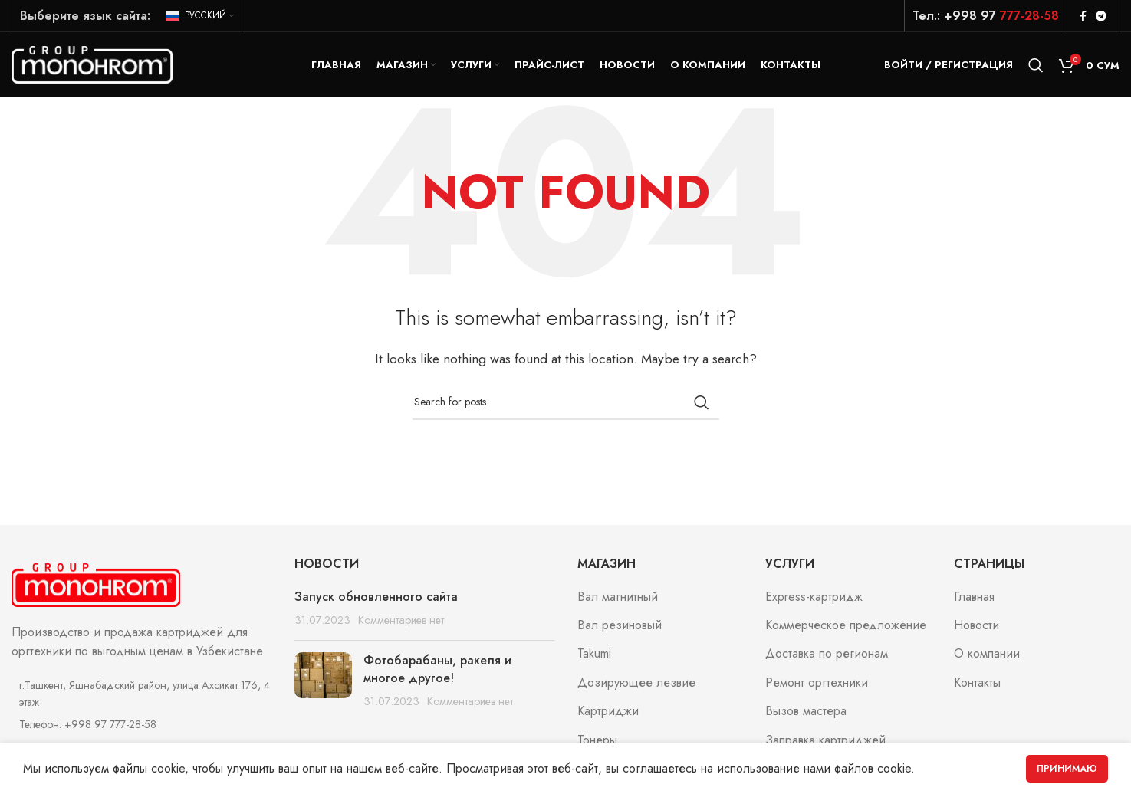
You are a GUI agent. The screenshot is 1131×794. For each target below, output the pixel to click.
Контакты (977, 686)
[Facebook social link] (1083, 16)
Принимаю (1067, 769)
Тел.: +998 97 (985, 16)
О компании (987, 657)
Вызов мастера (806, 715)
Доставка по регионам (826, 657)
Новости (976, 629)
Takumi (594, 657)
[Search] (1036, 66)
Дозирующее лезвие (636, 686)
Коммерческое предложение (845, 629)
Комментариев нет (401, 624)
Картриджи (608, 715)
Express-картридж (814, 600)
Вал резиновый (619, 629)
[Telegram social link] (1101, 16)
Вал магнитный (617, 600)
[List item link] (141, 728)
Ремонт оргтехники (816, 686)
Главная (974, 600)
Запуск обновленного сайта (376, 600)
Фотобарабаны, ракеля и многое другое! (437, 672)
